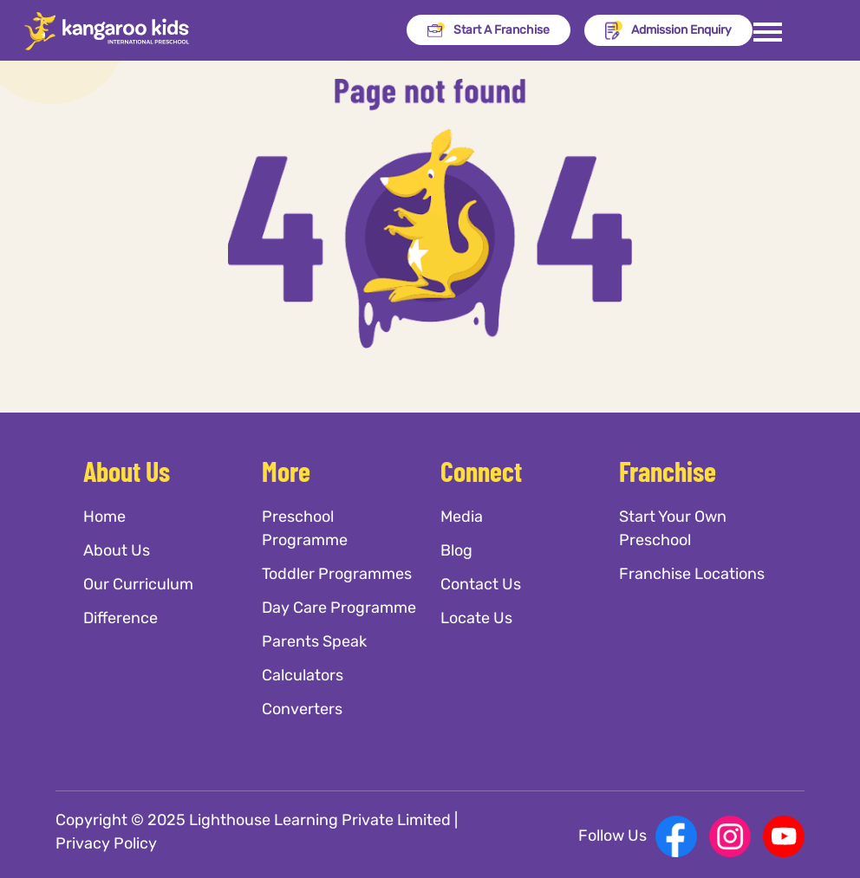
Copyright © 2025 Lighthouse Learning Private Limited (253, 819)
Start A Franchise (488, 30)
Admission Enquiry (668, 30)
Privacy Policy (106, 843)
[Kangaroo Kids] (106, 30)
